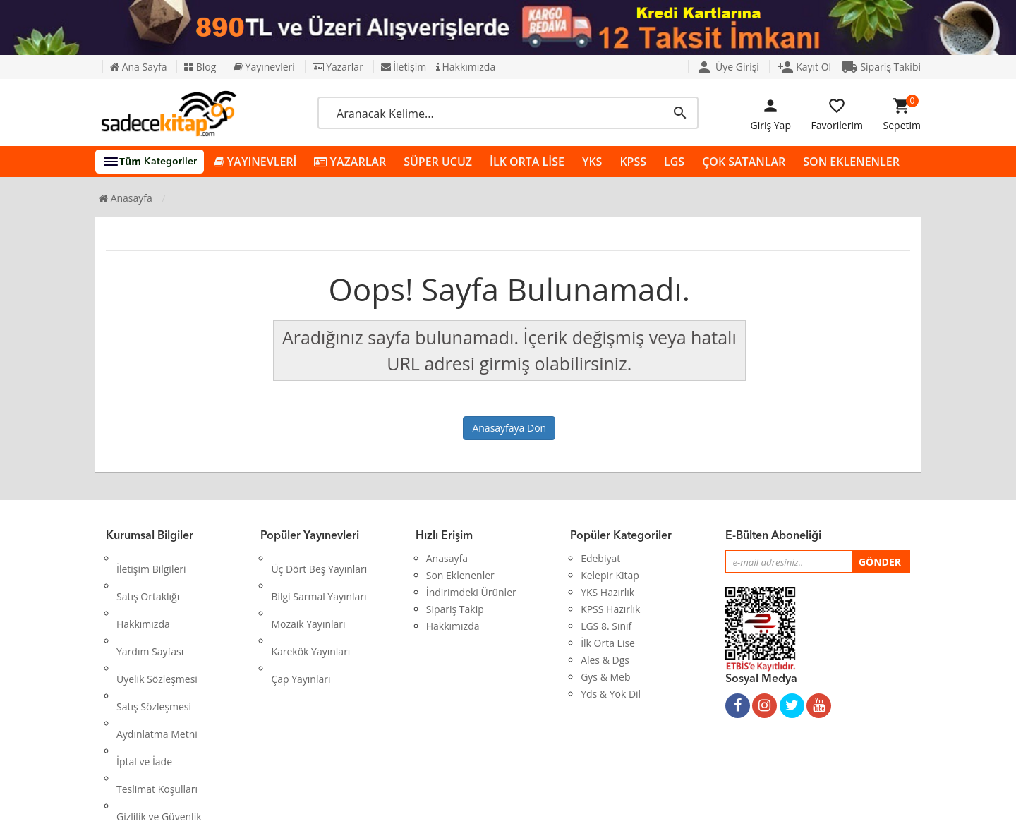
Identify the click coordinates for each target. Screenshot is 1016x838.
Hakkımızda (465, 66)
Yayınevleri (264, 66)
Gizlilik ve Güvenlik (159, 710)
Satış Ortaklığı (147, 575)
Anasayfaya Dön (509, 428)
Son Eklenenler (460, 575)
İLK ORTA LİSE (527, 161)
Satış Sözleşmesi (153, 643)
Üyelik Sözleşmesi (157, 626)
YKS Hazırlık (607, 592)
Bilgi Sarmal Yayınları (318, 575)
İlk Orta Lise (608, 643)
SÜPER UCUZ (438, 161)
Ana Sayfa (138, 66)
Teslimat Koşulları (157, 693)
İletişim (404, 66)
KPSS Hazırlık (610, 609)
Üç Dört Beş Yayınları (319, 558)
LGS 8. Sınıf (606, 626)
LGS (674, 161)
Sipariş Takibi (881, 66)
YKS (592, 161)
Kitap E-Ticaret (494, 816)
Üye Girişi (727, 66)
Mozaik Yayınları (308, 592)
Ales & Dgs (605, 660)
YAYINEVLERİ (255, 162)
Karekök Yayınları (310, 609)
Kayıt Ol (804, 66)
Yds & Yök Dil (611, 693)
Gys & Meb (605, 677)
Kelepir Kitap (610, 575)
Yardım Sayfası (149, 609)
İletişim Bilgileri (151, 558)
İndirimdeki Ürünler (471, 592)
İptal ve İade (144, 677)
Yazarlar (338, 66)
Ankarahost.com (414, 816)
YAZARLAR (350, 162)
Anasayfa (125, 198)
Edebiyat (600, 558)
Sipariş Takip (455, 609)
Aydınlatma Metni (157, 660)
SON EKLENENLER (851, 161)
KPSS (632, 161)
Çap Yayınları (300, 626)
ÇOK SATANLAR (743, 161)
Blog (200, 66)
